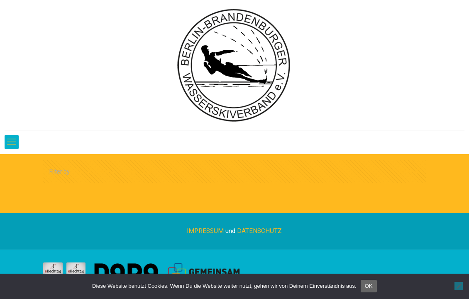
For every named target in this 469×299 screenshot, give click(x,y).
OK (369, 286)
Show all (404, 171)
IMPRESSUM (205, 231)
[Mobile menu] (12, 142)
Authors (186, 171)
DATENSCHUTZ (259, 231)
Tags (145, 171)
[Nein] (458, 286)
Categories (99, 171)
